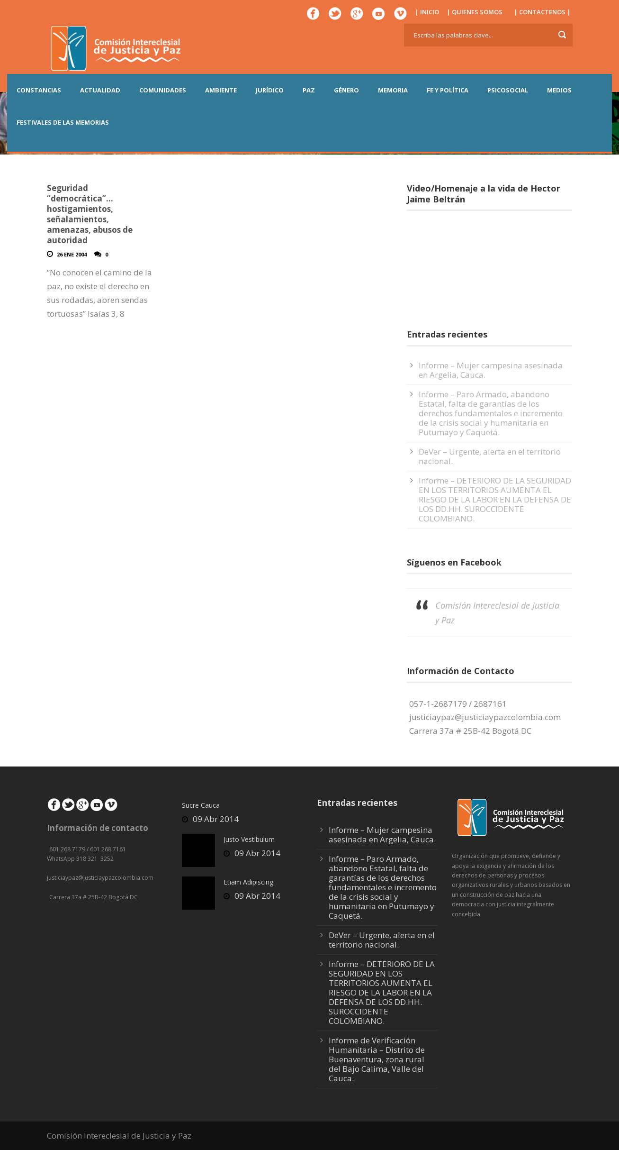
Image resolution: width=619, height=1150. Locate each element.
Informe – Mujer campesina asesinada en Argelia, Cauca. (491, 370)
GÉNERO (346, 90)
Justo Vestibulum (249, 839)
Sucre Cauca (201, 805)
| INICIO (427, 12)
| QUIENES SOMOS (474, 12)
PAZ (309, 90)
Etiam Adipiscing (248, 881)
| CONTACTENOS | (542, 12)
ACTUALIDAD (100, 90)
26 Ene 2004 (72, 254)
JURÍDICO (270, 90)
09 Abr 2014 (216, 818)
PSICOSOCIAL (507, 90)
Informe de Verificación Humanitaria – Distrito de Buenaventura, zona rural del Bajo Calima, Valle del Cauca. (377, 1059)
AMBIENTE (221, 90)
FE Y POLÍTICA (447, 90)
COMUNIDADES (162, 90)
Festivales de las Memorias (63, 122)
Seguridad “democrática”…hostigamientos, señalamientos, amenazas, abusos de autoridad (90, 214)
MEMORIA (393, 90)
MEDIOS (559, 90)
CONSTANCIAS (39, 90)
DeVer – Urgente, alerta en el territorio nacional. (490, 456)
